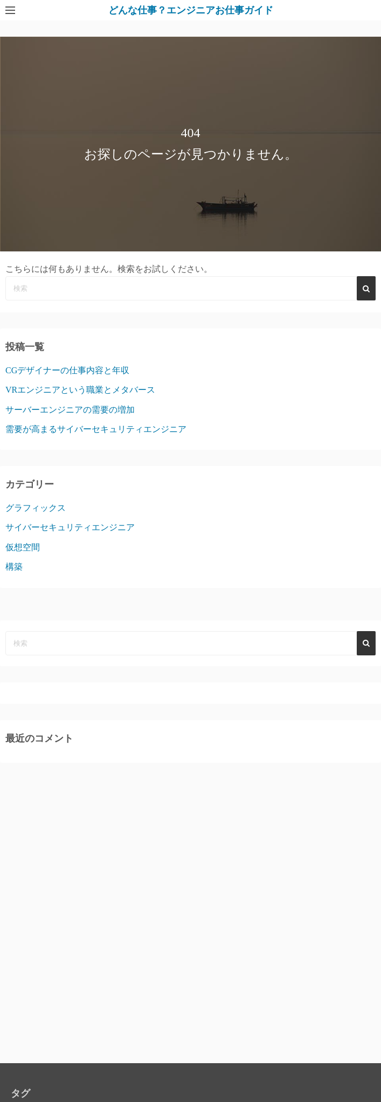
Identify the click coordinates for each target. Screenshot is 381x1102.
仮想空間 (22, 547)
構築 (14, 566)
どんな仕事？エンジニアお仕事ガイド (190, 10)
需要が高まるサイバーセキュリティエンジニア (95, 429)
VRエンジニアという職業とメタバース (80, 389)
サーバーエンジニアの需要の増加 (70, 409)
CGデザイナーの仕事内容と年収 (67, 370)
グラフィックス (35, 507)
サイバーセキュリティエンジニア (70, 527)
